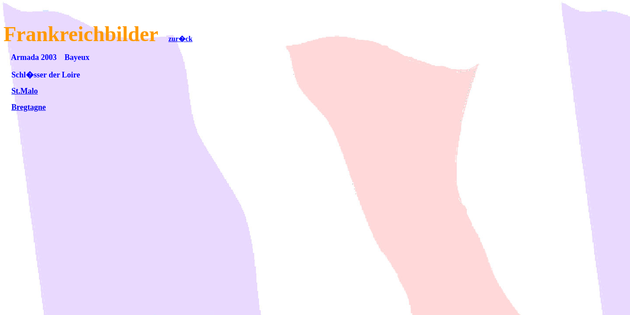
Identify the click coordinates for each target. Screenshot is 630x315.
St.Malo (24, 91)
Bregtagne (28, 107)
